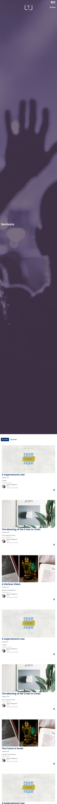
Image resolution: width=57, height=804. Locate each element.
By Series (13, 439)
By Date (5, 439)
